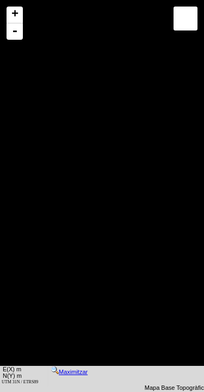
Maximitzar (69, 372)
